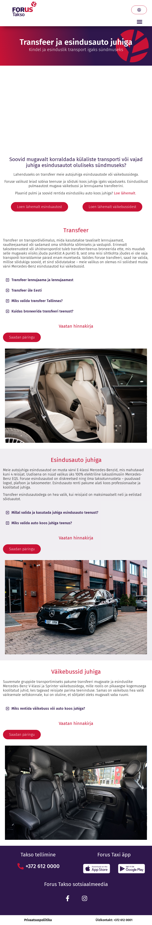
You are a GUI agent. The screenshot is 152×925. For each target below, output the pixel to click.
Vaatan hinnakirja (76, 326)
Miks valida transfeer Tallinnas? (37, 301)
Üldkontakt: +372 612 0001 (114, 920)
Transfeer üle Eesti (26, 290)
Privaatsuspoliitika (38, 920)
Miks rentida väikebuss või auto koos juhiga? (48, 708)
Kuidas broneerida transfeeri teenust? (42, 311)
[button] (139, 21)
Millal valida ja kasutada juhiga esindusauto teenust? (54, 512)
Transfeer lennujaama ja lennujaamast (42, 280)
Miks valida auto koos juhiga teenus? (41, 523)
